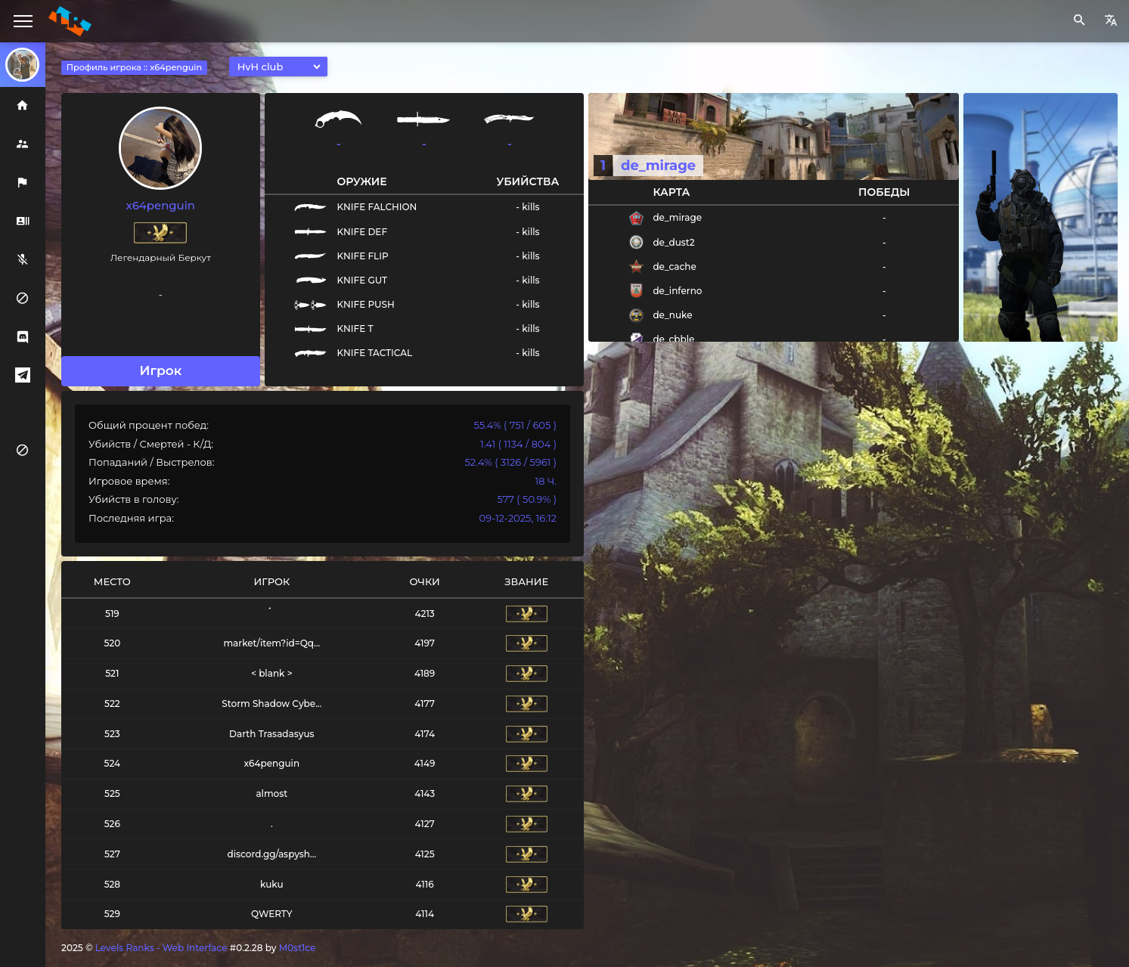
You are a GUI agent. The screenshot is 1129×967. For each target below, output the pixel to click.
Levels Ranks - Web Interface (161, 947)
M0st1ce (297, 947)
